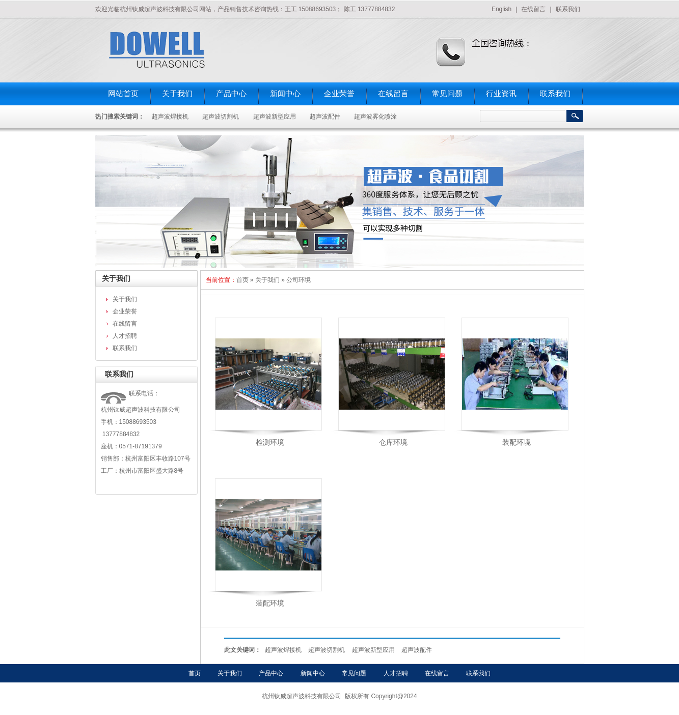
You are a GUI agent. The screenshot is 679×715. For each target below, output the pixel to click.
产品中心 (231, 94)
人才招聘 (125, 335)
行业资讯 (501, 94)
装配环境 (516, 442)
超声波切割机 (220, 116)
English (501, 9)
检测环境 (270, 442)
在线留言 (533, 9)
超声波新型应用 (274, 116)
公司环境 (298, 279)
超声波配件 (325, 116)
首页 (242, 279)
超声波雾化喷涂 (375, 116)
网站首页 (123, 94)
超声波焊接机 (170, 116)
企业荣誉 (339, 94)
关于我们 (177, 94)
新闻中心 (285, 94)
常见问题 (447, 94)
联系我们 (568, 9)
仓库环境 (393, 442)
